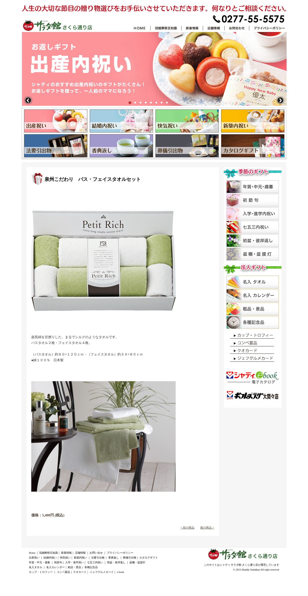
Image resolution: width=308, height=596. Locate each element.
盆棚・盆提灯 (137, 562)
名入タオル (35, 567)
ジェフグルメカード (102, 572)
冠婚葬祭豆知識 (48, 552)
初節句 (58, 562)
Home (32, 552)
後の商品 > (207, 527)
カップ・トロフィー (41, 572)
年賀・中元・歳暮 (39, 562)
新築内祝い (80, 557)
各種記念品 (91, 567)
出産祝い (129, 102)
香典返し (156, 102)
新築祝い (145, 102)
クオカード (79, 572)
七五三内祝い (95, 562)
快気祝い (140, 102)
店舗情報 (80, 552)
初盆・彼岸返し (116, 562)
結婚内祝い (135, 102)
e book (120, 572)
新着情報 (66, 552)
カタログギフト (167, 102)
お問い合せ (96, 552)
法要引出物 (151, 102)
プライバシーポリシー (120, 552)
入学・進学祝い (74, 562)
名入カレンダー (55, 567)
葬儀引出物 (161, 102)
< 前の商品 (187, 527)
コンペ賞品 (63, 572)
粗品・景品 (74, 567)
